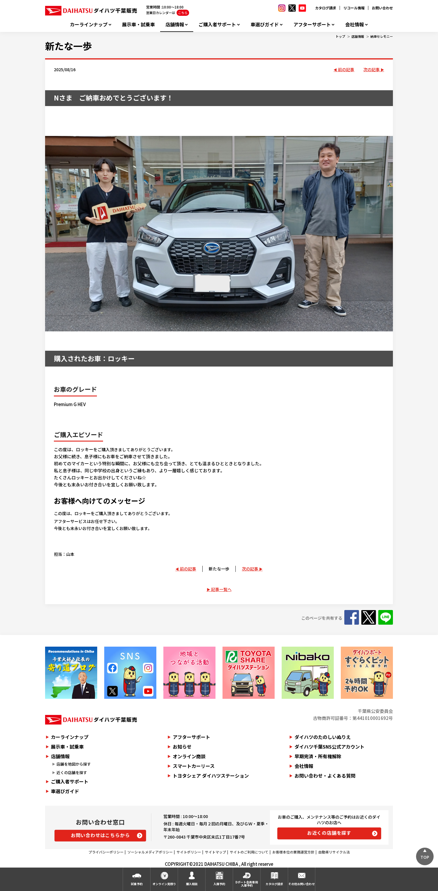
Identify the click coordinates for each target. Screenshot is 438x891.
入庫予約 (219, 884)
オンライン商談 (189, 756)
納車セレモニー (381, 36)
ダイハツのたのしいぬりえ (323, 736)
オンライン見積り (164, 884)
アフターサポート (312, 24)
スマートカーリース (194, 765)
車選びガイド (265, 24)
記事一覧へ (221, 589)
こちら (183, 12)
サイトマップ (215, 851)
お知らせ (182, 746)
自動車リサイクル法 (334, 851)
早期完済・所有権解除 (318, 756)
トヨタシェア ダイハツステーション (211, 775)
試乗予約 (137, 884)
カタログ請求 (325, 7)
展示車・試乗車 (138, 24)
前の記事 (346, 69)
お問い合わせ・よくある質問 (325, 775)
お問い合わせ (382, 7)
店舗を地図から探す (74, 764)
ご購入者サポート (217, 24)
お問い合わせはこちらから (100, 835)
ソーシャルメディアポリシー (150, 851)
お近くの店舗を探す (329, 832)
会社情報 (354, 24)
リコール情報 (354, 7)
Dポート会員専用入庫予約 (246, 883)
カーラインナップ (88, 24)
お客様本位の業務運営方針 (293, 851)
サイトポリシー (189, 851)
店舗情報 (174, 24)
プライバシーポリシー (106, 851)
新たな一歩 (68, 45)
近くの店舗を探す (72, 772)
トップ (340, 36)
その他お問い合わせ (301, 884)
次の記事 (371, 69)
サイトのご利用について (249, 851)
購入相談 (192, 884)
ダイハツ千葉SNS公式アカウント (330, 746)
